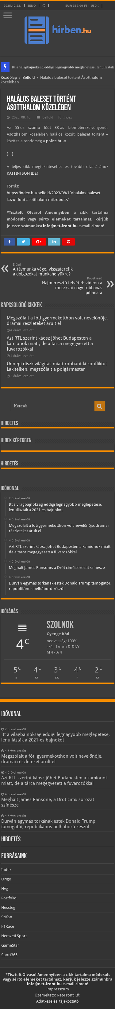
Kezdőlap (9, 77)
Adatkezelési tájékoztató (57, 1001)
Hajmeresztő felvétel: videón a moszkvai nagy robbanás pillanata (70, 285)
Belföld (28, 77)
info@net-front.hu (60, 226)
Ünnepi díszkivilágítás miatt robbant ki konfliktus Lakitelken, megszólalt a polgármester (57, 366)
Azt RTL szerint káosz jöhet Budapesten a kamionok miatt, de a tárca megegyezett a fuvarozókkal (50, 343)
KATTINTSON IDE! (22, 173)
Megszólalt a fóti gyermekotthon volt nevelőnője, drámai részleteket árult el (57, 320)
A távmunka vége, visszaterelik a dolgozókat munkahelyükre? (44, 269)
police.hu (54, 141)
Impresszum (57, 989)
